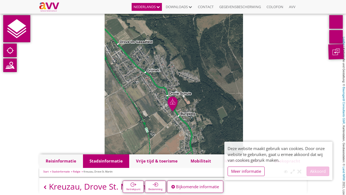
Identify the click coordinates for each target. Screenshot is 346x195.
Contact (206, 6)
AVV (292, 6)
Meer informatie (246, 171)
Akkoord (318, 171)
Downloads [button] (179, 6)
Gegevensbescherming (240, 6)
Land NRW (343, 174)
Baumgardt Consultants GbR (343, 105)
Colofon (275, 6)
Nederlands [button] (147, 6)
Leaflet (343, 41)
